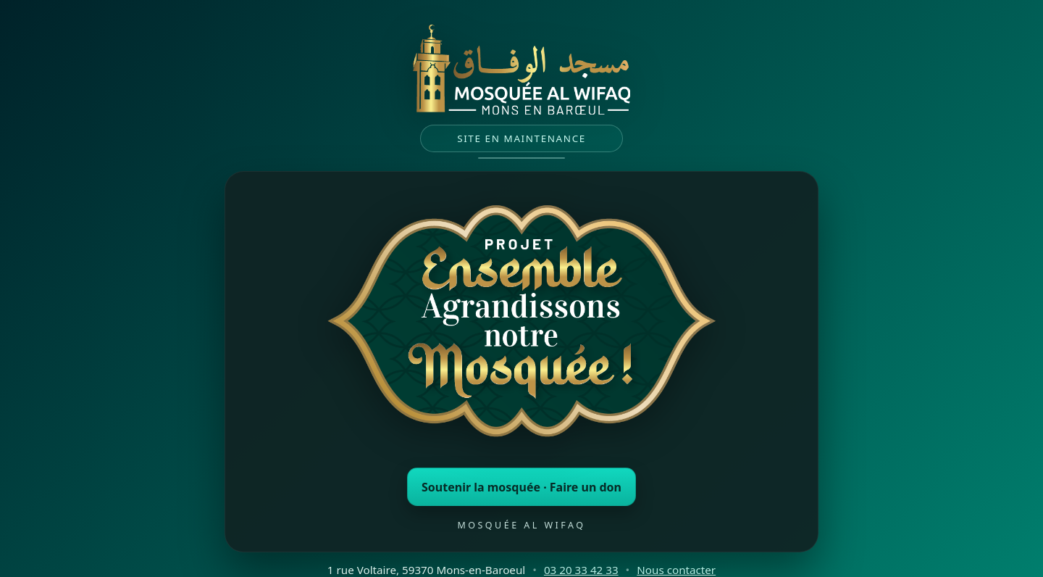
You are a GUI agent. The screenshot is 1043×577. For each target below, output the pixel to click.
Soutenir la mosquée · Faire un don (521, 487)
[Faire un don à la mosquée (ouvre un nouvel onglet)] (521, 325)
